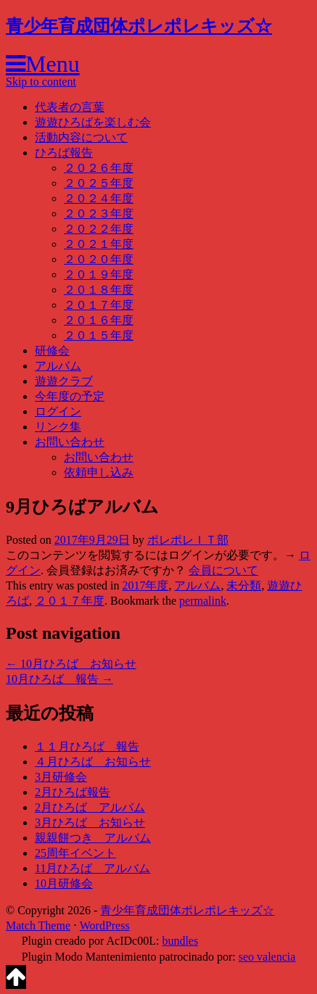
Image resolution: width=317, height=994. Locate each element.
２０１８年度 (98, 289)
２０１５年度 (98, 335)
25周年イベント (75, 853)
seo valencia (267, 956)
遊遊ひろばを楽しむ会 (93, 122)
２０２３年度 (98, 213)
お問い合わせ (69, 442)
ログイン (58, 411)
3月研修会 (61, 777)
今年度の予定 (69, 396)
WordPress (105, 925)
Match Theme (38, 925)
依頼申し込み (98, 472)
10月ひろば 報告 (59, 679)
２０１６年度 (98, 320)
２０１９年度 (98, 274)
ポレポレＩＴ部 (188, 540)
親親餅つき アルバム (93, 838)
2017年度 (145, 585)
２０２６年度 (98, 168)
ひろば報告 (64, 152)
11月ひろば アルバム (92, 868)
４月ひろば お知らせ (93, 761)
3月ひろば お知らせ (90, 822)
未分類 (243, 585)
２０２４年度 (98, 198)
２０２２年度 (98, 229)
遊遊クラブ (64, 381)
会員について (223, 570)
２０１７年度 (98, 305)
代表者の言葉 (69, 107)
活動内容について (81, 137)
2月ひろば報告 (72, 792)
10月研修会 (64, 883)
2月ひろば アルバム (90, 807)
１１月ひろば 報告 (87, 746)
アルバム (58, 366)
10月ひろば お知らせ (71, 664)
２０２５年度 (98, 183)
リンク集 (58, 427)
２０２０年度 (98, 259)
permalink (202, 601)
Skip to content (41, 81)
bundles (180, 941)
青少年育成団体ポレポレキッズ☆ (139, 26)
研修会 (52, 350)
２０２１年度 (98, 244)
